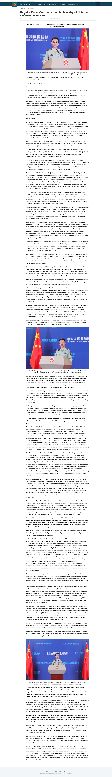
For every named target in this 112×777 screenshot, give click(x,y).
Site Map (54, 771)
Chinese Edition (62, 771)
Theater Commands (60, 4)
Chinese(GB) (90, 1)
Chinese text (31, 79)
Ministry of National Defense (32, 18)
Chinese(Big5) (97, 1)
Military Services (49, 4)
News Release (30, 8)
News (68, 4)
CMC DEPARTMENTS (38, 4)
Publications (74, 4)
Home (21, 4)
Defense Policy (28, 4)
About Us (48, 771)
